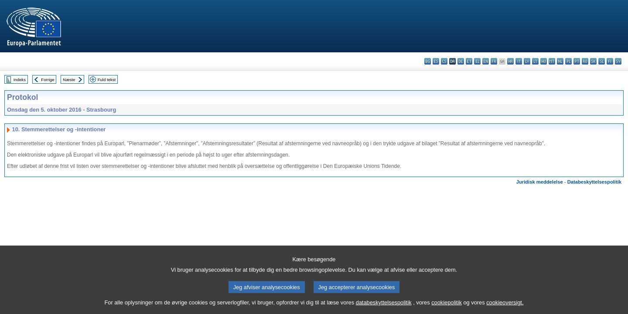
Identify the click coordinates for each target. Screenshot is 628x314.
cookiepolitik (446, 308)
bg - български (427, 61)
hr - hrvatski (510, 61)
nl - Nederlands (560, 61)
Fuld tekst (107, 79)
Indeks (20, 79)
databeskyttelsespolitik (384, 308)
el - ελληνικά (477, 61)
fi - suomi (610, 61)
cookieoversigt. (504, 308)
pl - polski (568, 61)
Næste (69, 79)
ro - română (585, 61)
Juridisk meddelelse (539, 181)
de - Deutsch (460, 61)
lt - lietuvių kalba (535, 61)
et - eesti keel (469, 61)
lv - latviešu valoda (527, 61)
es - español (436, 61)
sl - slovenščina (601, 61)
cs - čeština (444, 61)
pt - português (576, 61)
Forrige (47, 79)
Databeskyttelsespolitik (594, 181)
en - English (485, 61)
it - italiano (518, 61)
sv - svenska (618, 61)
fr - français (494, 61)
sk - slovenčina (593, 61)
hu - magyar (543, 61)
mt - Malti (552, 61)
